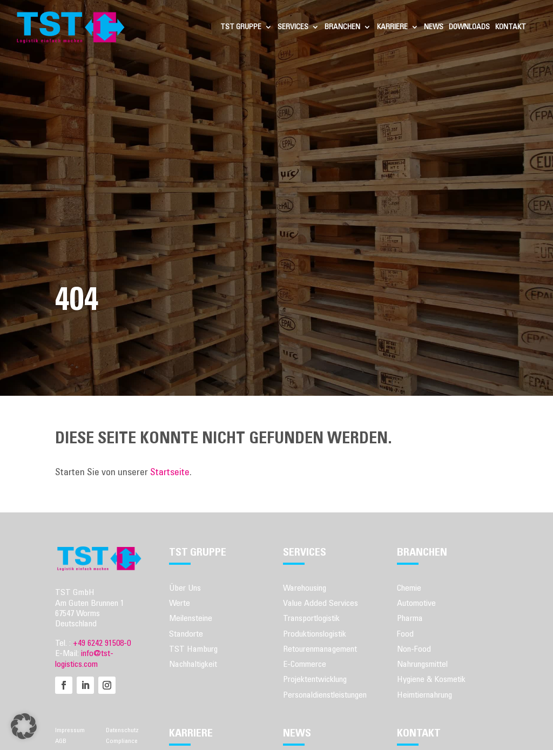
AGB (60, 741)
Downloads (469, 27)
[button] (24, 726)
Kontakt (510, 27)
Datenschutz (122, 730)
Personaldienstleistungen (325, 695)
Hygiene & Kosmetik (431, 679)
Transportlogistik (311, 618)
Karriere (392, 27)
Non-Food (414, 649)
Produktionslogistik (314, 634)
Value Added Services (320, 603)
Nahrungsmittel (422, 664)
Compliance (122, 741)
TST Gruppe (240, 27)
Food (405, 634)
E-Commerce (304, 664)
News (433, 27)
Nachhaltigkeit (193, 664)
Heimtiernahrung (424, 695)
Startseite (170, 472)
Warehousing (304, 588)
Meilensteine (190, 618)
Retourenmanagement (320, 649)
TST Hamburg (193, 649)
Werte (179, 603)
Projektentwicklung (315, 679)
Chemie (409, 588)
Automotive (416, 603)
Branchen (342, 27)
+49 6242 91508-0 (102, 643)
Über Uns (185, 588)
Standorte (186, 634)
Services (293, 27)
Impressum (70, 730)
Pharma (410, 618)
